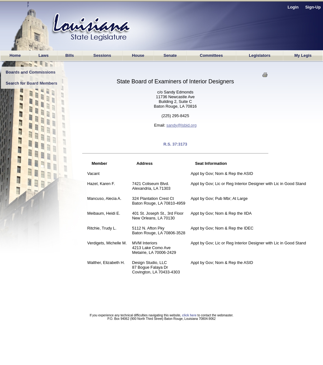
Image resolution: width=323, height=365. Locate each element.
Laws (43, 55)
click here (189, 315)
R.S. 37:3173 (175, 144)
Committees (211, 55)
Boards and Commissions (31, 72)
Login (293, 7)
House (138, 55)
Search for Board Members (31, 83)
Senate (170, 55)
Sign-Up (313, 7)
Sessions (102, 55)
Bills (69, 55)
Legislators (259, 55)
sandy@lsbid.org (182, 125)
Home (15, 55)
